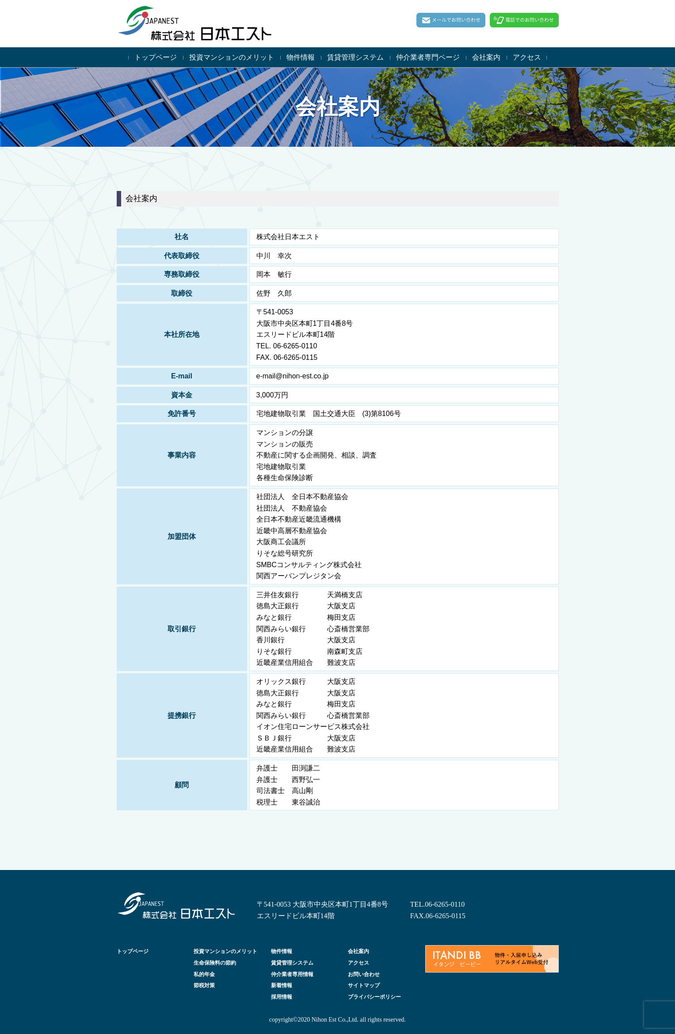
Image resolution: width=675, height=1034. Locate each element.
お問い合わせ (364, 974)
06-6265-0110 (445, 904)
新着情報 (281, 985)
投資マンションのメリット (231, 57)
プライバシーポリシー (374, 997)
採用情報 (281, 997)
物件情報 (300, 57)
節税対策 (204, 985)
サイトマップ (364, 985)
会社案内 (486, 57)
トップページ (155, 57)
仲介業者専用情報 (292, 974)
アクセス (527, 57)
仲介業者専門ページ (428, 57)
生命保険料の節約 (215, 963)
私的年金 (204, 974)
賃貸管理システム (355, 57)
